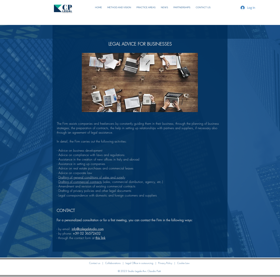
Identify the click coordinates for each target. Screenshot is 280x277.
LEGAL (67, 11)
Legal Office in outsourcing (139, 263)
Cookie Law (183, 263)
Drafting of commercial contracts (80, 182)
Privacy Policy (165, 263)
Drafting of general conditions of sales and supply (91, 177)
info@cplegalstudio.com (88, 229)
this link (100, 238)
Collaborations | (115, 263)
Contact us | (97, 263)
